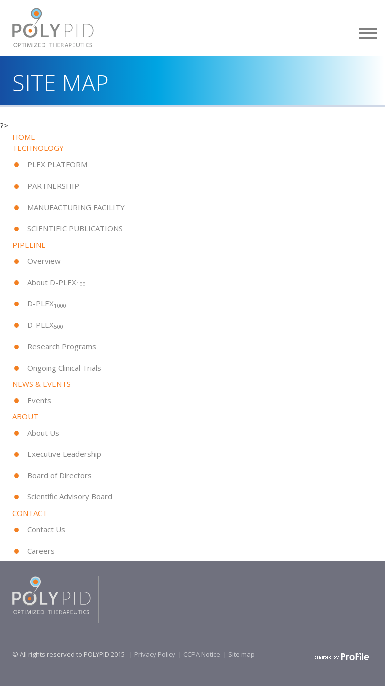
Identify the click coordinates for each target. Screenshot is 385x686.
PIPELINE (29, 245)
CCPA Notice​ (201, 654)
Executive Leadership (64, 454)
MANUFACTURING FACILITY (76, 207)
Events (39, 400)
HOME (23, 137)
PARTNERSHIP (53, 186)
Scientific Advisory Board (69, 496)
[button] (368, 31)
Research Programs (61, 346)
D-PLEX (46, 303)
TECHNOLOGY (38, 148)
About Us (43, 433)
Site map (241, 654)
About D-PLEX (56, 282)
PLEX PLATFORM (57, 164)
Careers (41, 551)
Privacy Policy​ (154, 654)
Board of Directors (59, 475)
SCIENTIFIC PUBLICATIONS (75, 228)
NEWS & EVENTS (41, 384)
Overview (44, 261)
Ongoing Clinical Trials (64, 368)
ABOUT (25, 416)
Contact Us (46, 529)
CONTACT (29, 513)
